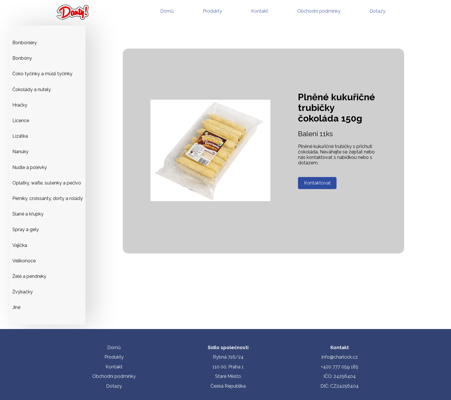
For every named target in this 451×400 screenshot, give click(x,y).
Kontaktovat (317, 183)
